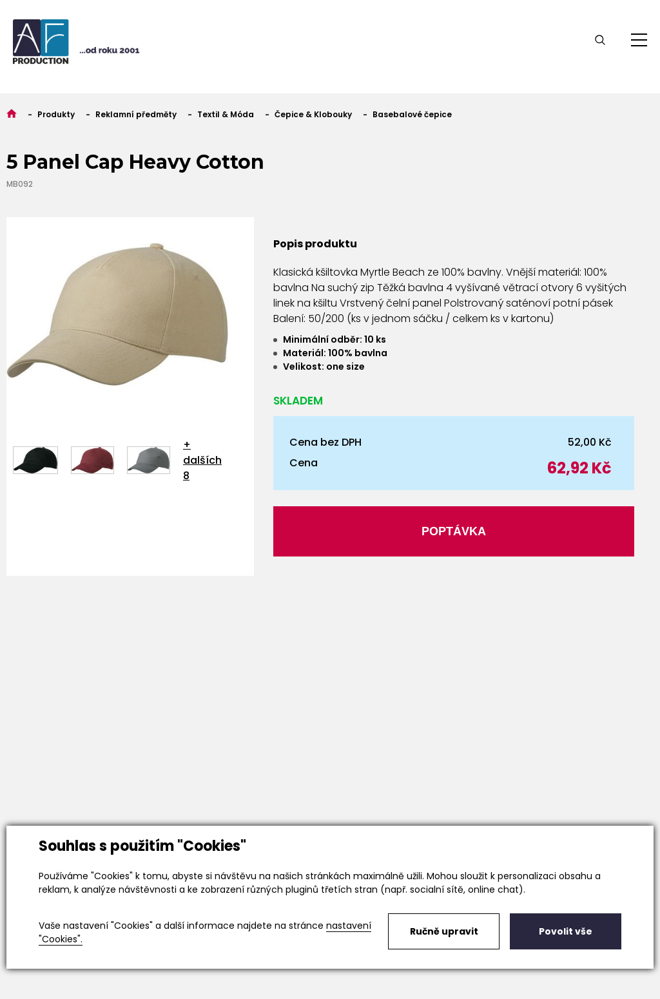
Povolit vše (565, 931)
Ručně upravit (444, 931)
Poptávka (454, 531)
